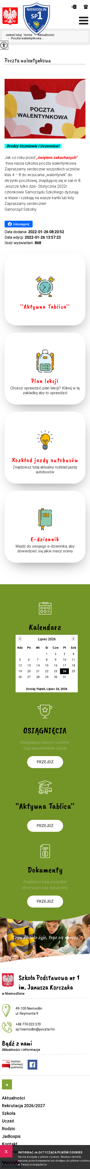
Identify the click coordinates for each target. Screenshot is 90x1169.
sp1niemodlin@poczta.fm (73, 7)
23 (55, 671)
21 (38, 671)
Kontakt (10, 1143)
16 (55, 665)
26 (20, 677)
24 (64, 671)
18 (73, 665)
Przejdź (45, 762)
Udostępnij (18, 224)
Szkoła (8, 1113)
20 (29, 671)
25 (73, 671)
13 (29, 665)
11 (73, 659)
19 (20, 671)
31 (64, 677)
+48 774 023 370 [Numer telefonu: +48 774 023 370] (28, 1024)
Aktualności (13, 1097)
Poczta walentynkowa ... (25, 38)
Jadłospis (11, 1136)
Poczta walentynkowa (28, 60)
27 (29, 677)
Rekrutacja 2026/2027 (23, 1105)
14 (38, 665)
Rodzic (8, 1128)
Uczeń (8, 1120)
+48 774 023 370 (86, 7)
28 (38, 677)
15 (46, 665)
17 (64, 665)
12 (20, 665)
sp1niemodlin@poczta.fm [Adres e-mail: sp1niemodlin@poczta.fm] (35, 1029)
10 (64, 659)
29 (46, 677)
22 (46, 671)
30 (55, 677)
